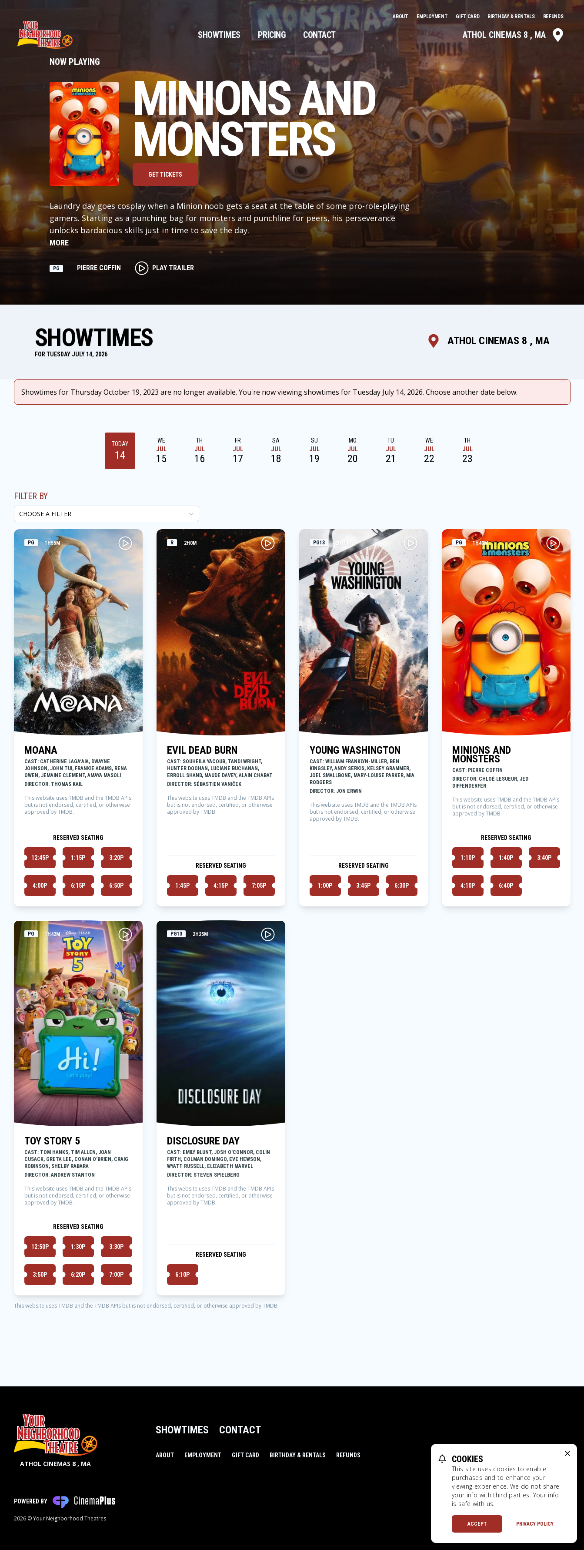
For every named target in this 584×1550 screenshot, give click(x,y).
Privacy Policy (535, 1524)
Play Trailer (164, 268)
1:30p (78, 1246)
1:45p (182, 885)
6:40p (506, 885)
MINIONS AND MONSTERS (481, 754)
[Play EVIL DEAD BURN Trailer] (268, 543)
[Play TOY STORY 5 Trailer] (125, 934)
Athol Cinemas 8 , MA (514, 35)
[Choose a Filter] (107, 514)
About (401, 16)
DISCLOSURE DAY (203, 1141)
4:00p (40, 885)
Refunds (553, 16)
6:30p (401, 885)
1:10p (468, 857)
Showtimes (219, 35)
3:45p (363, 885)
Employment (433, 16)
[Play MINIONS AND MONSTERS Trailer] (553, 543)
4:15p (221, 885)
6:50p (116, 885)
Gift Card (468, 16)
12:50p (40, 1246)
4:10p (468, 885)
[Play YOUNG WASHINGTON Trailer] (410, 543)
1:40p (506, 857)
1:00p (325, 885)
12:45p (40, 857)
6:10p (182, 1274)
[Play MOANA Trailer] (125, 543)
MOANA (40, 750)
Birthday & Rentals (511, 16)
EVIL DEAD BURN (202, 750)
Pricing (272, 35)
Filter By (31, 496)
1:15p (78, 857)
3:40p (544, 857)
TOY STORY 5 (52, 1141)
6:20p (78, 1274)
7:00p (116, 1274)
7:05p (259, 885)
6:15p (78, 885)
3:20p (116, 857)
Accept (477, 1524)
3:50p (40, 1274)
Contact (319, 35)
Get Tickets (165, 174)
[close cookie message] (567, 1453)
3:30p (116, 1246)
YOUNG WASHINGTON (355, 750)
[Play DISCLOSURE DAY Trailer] (268, 934)
